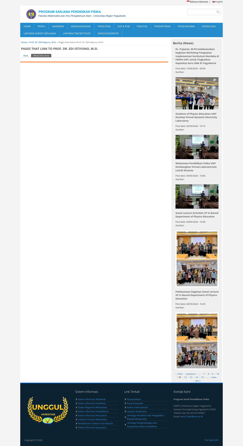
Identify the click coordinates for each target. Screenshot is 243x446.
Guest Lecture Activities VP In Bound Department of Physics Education (197, 214)
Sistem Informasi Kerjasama (92, 427)
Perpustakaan (134, 399)
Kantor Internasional (137, 407)
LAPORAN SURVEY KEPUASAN (40, 33)
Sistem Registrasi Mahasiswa (92, 407)
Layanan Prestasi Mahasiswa (92, 419)
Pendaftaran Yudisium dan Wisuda (95, 423)
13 (191, 377)
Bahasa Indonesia (197, 1)
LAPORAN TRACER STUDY (77, 33)
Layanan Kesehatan (137, 411)
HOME (27, 26)
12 (185, 377)
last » (197, 380)
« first (179, 373)
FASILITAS (142, 26)
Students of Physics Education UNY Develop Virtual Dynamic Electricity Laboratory (196, 117)
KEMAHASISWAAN (81, 26)
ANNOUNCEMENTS (108, 33)
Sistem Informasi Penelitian (92, 403)
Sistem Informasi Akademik (92, 399)
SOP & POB (123, 26)
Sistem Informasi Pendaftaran (93, 411)
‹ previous (190, 373)
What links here (42, 55)
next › (214, 377)
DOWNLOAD (209, 26)
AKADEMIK (58, 26)
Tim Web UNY (212, 440)
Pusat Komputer (135, 403)
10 (218, 373)
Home (24, 42)
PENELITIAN (104, 26)
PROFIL (41, 26)
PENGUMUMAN (186, 26)
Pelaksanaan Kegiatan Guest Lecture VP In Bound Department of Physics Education (197, 295)
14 (196, 377)
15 (202, 377)
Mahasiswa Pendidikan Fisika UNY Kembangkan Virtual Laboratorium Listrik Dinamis (196, 167)
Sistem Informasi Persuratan (92, 415)
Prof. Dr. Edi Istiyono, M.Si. (43, 42)
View (25, 55)
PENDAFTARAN (162, 26)
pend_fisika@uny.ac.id (191, 416)
